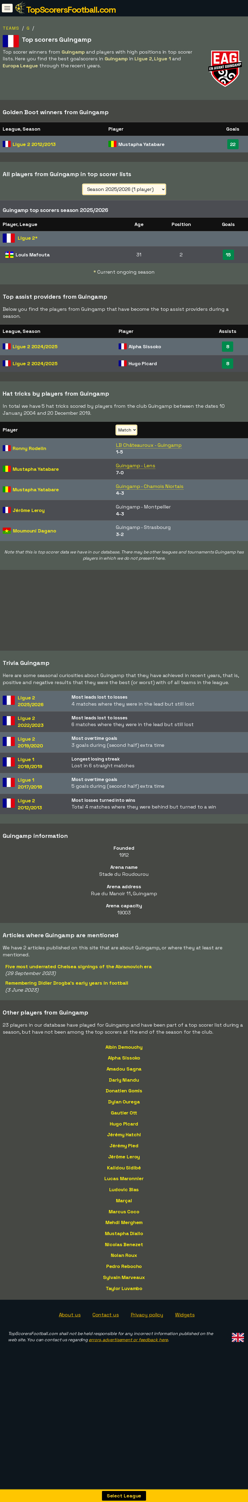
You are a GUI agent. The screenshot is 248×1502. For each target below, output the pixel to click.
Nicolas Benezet (124, 1282)
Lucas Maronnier (124, 1217)
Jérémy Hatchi (124, 1173)
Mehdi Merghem (124, 1260)
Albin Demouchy (124, 1085)
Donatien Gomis (124, 1129)
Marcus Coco (124, 1249)
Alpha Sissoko (124, 1096)
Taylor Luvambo (124, 1326)
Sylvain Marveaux (124, 1315)
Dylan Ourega (124, 1140)
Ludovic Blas (124, 1228)
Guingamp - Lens (135, 465)
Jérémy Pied (124, 1184)
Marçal (124, 1238)
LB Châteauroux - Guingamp (149, 445)
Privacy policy (147, 1353)
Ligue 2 (34, 144)
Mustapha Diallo (124, 1271)
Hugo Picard (124, 1162)
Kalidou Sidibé (124, 1206)
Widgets (184, 1353)
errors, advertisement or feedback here (128, 1378)
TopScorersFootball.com (71, 9)
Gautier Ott (124, 1151)
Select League (124, 1496)
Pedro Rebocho (124, 1304)
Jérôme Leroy (124, 1194)
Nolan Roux (124, 1293)
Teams (11, 28)
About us (70, 1353)
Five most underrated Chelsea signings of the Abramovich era (78, 1004)
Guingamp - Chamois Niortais (149, 486)
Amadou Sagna (124, 1107)
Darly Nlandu (124, 1118)
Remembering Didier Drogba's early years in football (66, 1021)
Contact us (106, 1353)
